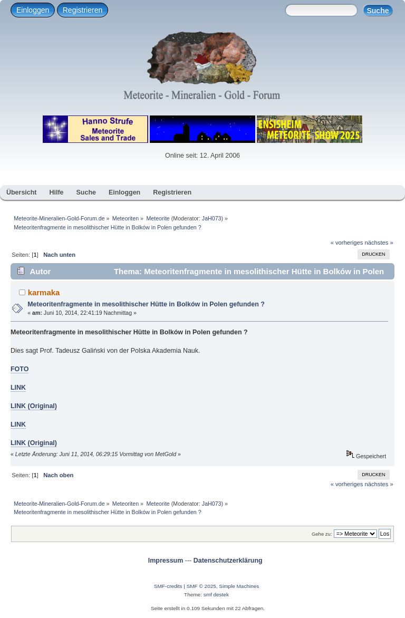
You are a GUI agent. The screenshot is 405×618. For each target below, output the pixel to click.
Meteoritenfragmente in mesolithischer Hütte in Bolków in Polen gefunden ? (146, 304)
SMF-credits (168, 586)
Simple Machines (239, 586)
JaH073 (211, 218)
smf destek (216, 594)
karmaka (44, 292)
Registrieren (82, 10)
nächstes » (379, 242)
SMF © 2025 (201, 586)
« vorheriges (347, 242)
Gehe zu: (322, 534)
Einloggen (32, 10)
